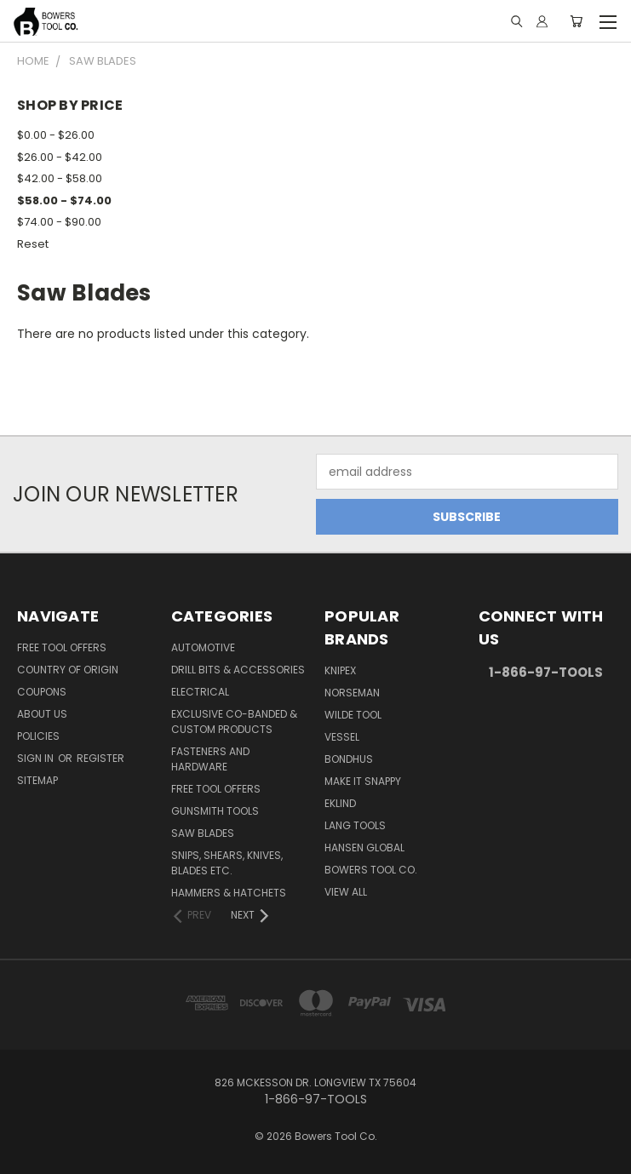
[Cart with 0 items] (576, 21)
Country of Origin (67, 669)
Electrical (200, 691)
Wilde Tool (352, 714)
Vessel (341, 737)
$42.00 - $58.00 (59, 178)
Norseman (352, 692)
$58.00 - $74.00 (64, 200)
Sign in (36, 758)
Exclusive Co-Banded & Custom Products (234, 721)
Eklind (340, 803)
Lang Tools (355, 825)
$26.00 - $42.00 (59, 157)
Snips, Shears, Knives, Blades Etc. (227, 863)
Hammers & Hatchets (228, 892)
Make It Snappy (362, 781)
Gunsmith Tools (215, 811)
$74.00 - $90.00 (59, 222)
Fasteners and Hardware (210, 759)
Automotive (203, 647)
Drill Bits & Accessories (238, 669)
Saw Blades (202, 833)
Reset (33, 244)
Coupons (41, 691)
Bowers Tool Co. (370, 869)
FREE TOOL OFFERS (61, 647)
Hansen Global (364, 847)
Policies (38, 736)
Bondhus (348, 759)
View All (345, 892)
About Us (42, 714)
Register (100, 758)
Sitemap (37, 780)
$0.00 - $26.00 (56, 135)
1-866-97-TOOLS (546, 672)
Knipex (340, 670)
